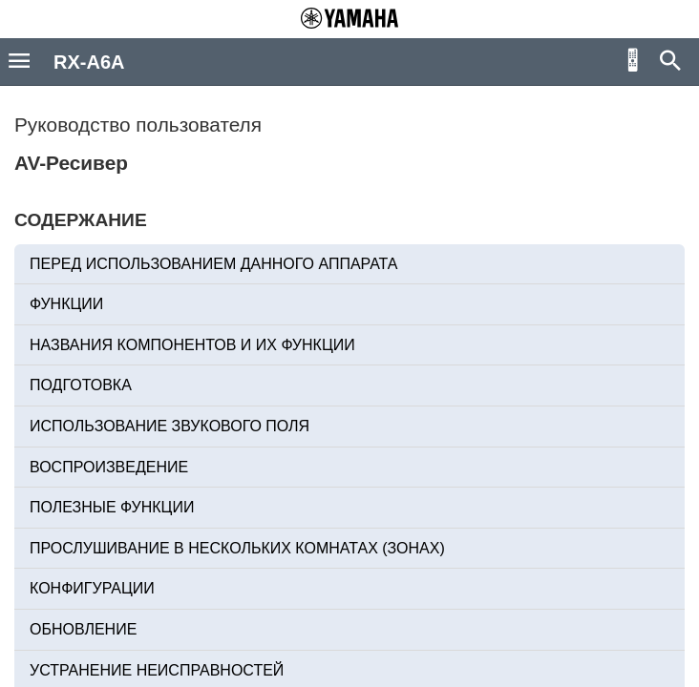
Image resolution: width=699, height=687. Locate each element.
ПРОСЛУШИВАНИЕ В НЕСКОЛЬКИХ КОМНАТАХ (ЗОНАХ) (237, 548)
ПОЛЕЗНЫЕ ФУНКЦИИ (112, 507)
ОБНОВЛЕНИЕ (83, 629)
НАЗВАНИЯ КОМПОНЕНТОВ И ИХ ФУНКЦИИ (192, 345)
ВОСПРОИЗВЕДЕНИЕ (109, 467)
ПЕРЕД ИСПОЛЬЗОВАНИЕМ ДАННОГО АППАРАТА (214, 264)
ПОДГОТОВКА (81, 385)
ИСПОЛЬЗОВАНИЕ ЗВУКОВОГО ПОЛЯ (169, 426)
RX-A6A (88, 62)
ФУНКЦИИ (66, 304)
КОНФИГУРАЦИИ (92, 588)
